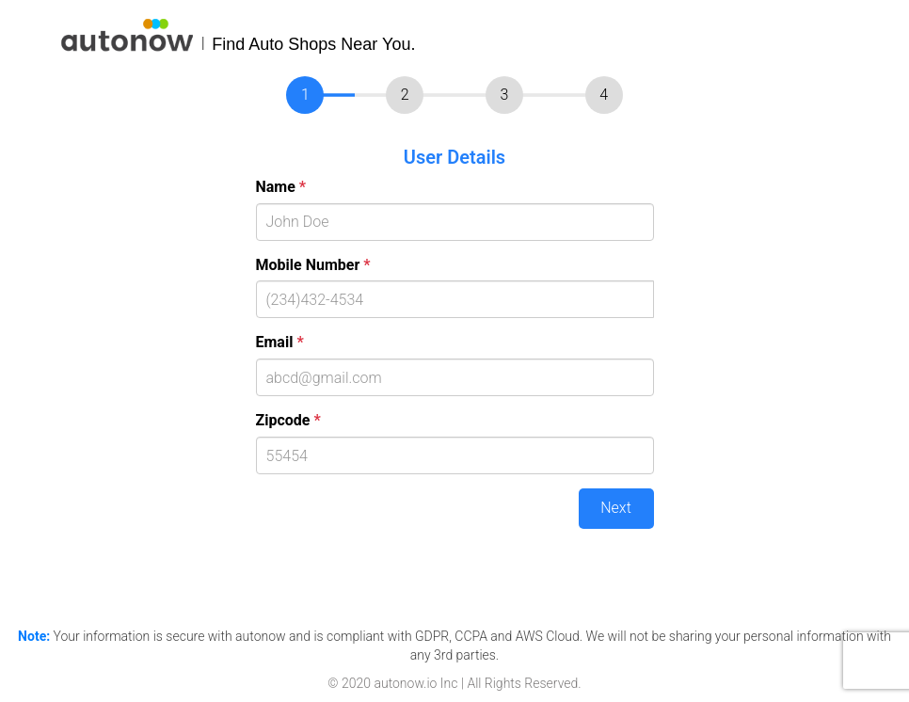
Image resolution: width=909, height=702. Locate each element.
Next (615, 508)
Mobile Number (313, 265)
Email (280, 342)
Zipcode (288, 420)
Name (281, 187)
